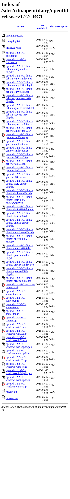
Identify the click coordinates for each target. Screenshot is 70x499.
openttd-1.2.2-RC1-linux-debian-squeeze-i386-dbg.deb (19, 114)
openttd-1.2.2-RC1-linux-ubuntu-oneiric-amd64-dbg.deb (19, 222)
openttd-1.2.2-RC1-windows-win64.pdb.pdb (19, 372)
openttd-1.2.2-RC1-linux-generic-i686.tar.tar (19, 169)
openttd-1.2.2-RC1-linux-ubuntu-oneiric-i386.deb (19, 247)
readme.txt (11, 391)
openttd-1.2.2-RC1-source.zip (16, 319)
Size (51, 26)
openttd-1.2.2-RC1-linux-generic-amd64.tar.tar (19, 142)
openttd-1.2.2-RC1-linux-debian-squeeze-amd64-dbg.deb (19, 98)
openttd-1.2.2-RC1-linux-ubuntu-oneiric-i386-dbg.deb (19, 238)
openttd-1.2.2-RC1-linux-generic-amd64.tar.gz (19, 136)
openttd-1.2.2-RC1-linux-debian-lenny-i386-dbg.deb (20, 84)
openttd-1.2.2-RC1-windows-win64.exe (16, 365)
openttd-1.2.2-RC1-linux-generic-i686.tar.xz (19, 175)
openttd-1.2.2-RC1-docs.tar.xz (16, 61)
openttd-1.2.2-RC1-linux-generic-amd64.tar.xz (19, 149)
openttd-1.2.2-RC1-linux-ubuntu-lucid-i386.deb (19, 214)
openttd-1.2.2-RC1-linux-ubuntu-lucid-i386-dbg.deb (20, 208)
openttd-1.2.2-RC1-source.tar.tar (16, 306)
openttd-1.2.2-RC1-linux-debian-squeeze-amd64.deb (20, 106)
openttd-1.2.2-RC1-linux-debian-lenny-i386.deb (19, 90)
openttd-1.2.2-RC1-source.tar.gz (16, 299)
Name (20, 26)
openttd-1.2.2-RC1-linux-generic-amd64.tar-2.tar (19, 129)
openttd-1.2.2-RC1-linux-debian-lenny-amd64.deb (19, 77)
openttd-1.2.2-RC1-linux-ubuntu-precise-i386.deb (19, 279)
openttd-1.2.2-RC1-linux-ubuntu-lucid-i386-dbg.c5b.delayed (19, 199)
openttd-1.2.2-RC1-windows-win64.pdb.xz (18, 378)
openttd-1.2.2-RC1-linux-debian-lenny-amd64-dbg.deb (19, 69)
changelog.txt (13, 41)
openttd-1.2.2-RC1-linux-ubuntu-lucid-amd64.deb (19, 192)
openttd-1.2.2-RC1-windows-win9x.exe (16, 325)
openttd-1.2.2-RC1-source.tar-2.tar (16, 292)
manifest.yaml (13, 47)
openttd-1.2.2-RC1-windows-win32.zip (16, 359)
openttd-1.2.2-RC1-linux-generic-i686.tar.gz (19, 162)
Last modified (42, 26)
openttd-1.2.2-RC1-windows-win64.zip (16, 385)
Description (61, 26)
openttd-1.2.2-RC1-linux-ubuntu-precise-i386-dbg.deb (19, 271)
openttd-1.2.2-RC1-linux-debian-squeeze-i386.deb (19, 123)
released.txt (12, 398)
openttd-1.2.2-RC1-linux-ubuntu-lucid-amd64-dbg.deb (19, 183)
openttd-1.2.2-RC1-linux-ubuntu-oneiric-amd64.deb (20, 231)
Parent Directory (14, 35)
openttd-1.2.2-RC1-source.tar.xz (16, 312)
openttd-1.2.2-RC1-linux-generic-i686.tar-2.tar (19, 156)
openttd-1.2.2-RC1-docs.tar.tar (16, 54)
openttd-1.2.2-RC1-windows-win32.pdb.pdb (19, 345)
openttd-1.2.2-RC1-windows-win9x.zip (16, 332)
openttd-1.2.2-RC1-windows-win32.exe (16, 339)
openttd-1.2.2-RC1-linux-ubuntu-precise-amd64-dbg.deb (19, 255)
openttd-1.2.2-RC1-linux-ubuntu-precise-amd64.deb (20, 263)
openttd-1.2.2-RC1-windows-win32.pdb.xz (18, 352)
